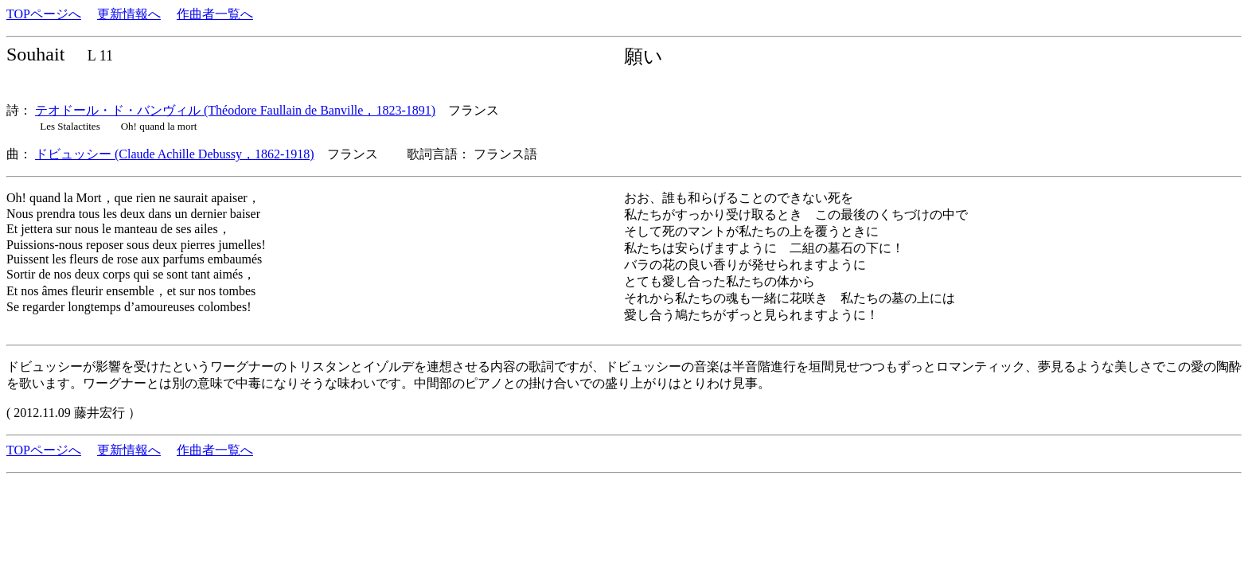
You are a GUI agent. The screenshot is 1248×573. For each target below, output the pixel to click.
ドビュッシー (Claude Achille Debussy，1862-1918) (174, 154)
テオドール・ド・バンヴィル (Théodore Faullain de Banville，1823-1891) (235, 110)
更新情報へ (129, 14)
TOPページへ (43, 14)
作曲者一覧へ (215, 14)
